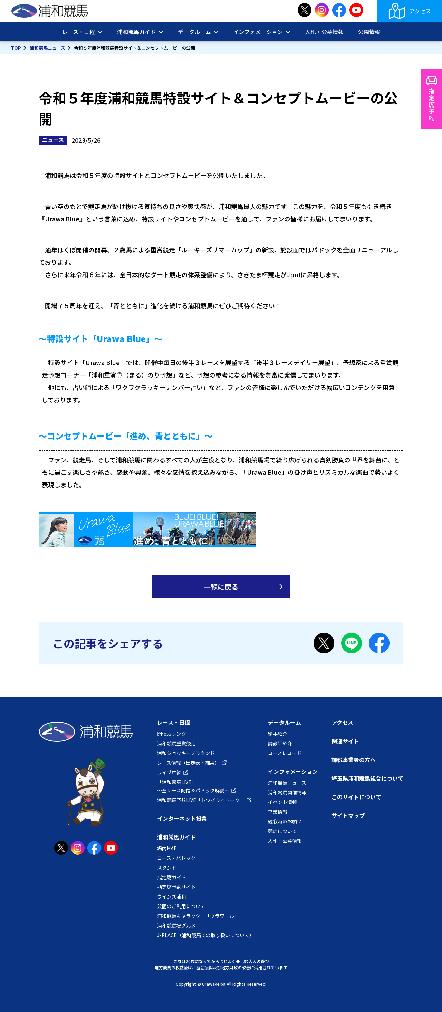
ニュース (53, 139)
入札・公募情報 (324, 32)
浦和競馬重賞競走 (176, 743)
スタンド (166, 867)
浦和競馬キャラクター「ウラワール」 (198, 915)
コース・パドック (176, 857)
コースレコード (284, 753)
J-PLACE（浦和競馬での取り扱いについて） (205, 935)
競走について (282, 831)
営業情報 (277, 811)
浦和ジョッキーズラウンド (186, 753)
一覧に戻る (221, 587)
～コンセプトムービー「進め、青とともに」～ (126, 436)
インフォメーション (258, 32)
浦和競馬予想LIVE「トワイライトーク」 (200, 799)
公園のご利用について (181, 906)
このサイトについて (356, 797)
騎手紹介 (277, 733)
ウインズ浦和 (171, 896)
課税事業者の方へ (354, 759)
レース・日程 (78, 32)
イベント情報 (282, 802)
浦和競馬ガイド (136, 32)
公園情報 (369, 32)
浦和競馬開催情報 (287, 792)
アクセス (420, 11)
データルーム (194, 32)
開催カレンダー (174, 733)
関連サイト (345, 741)
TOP (16, 47)
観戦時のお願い (285, 821)
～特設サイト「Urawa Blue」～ (100, 338)
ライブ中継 (169, 772)
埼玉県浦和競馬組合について (367, 778)
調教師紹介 (280, 743)
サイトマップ (348, 815)
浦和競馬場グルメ (176, 925)
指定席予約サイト (176, 886)
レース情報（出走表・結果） (188, 762)
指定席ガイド (171, 877)
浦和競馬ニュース (47, 47)
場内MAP (167, 848)
